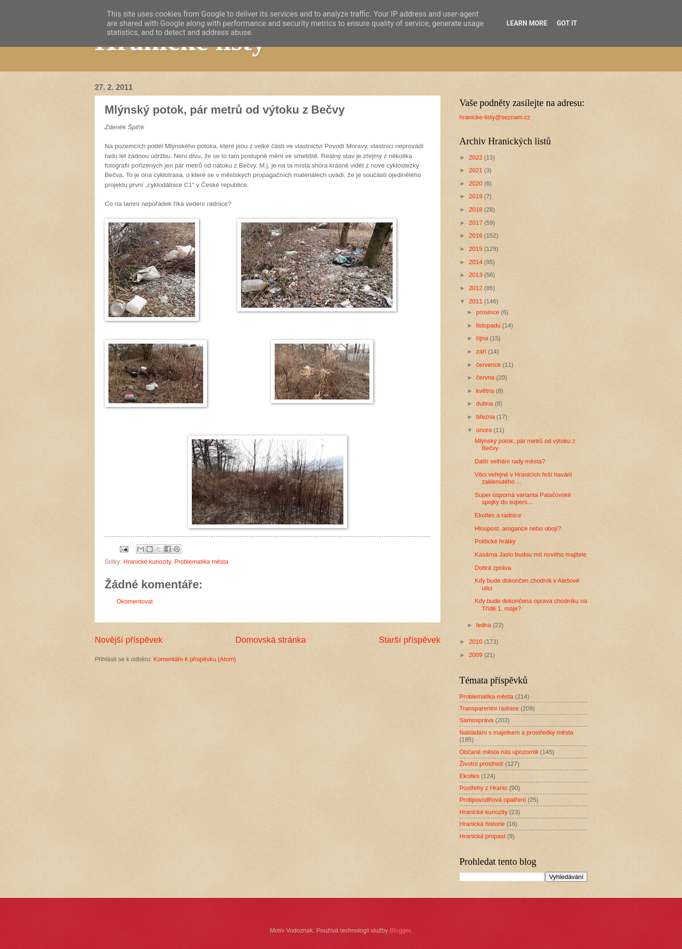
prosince (488, 312)
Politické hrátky (495, 541)
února (485, 430)
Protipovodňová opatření (492, 799)
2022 (476, 157)
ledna (484, 625)
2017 (476, 222)
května (486, 390)
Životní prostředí (481, 763)
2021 (476, 170)
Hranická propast (482, 836)
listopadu (489, 325)
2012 (476, 288)
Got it (566, 23)
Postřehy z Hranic (483, 787)
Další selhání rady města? (510, 461)
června (486, 377)
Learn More (526, 23)
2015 (476, 248)
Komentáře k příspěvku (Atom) (194, 659)
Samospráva (476, 720)
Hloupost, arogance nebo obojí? (518, 528)
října (483, 338)
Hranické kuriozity (147, 561)
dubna (485, 403)
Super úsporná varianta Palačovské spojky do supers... (523, 498)
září (482, 351)
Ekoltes (469, 776)
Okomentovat (135, 601)
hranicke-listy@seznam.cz (494, 117)
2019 (476, 196)
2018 (476, 209)
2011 (476, 301)
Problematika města (201, 561)
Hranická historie (482, 823)
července (489, 364)
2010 (476, 641)
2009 (476, 654)
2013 (476, 274)
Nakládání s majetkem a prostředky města (516, 732)
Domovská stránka (270, 640)
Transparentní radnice (489, 708)
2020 (476, 183)
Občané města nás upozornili (498, 751)
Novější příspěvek (128, 640)
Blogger (400, 930)
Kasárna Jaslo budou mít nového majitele (530, 554)
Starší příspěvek (409, 640)
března (486, 416)
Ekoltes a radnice (498, 515)
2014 (476, 262)
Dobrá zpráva (493, 567)
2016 (476, 235)
